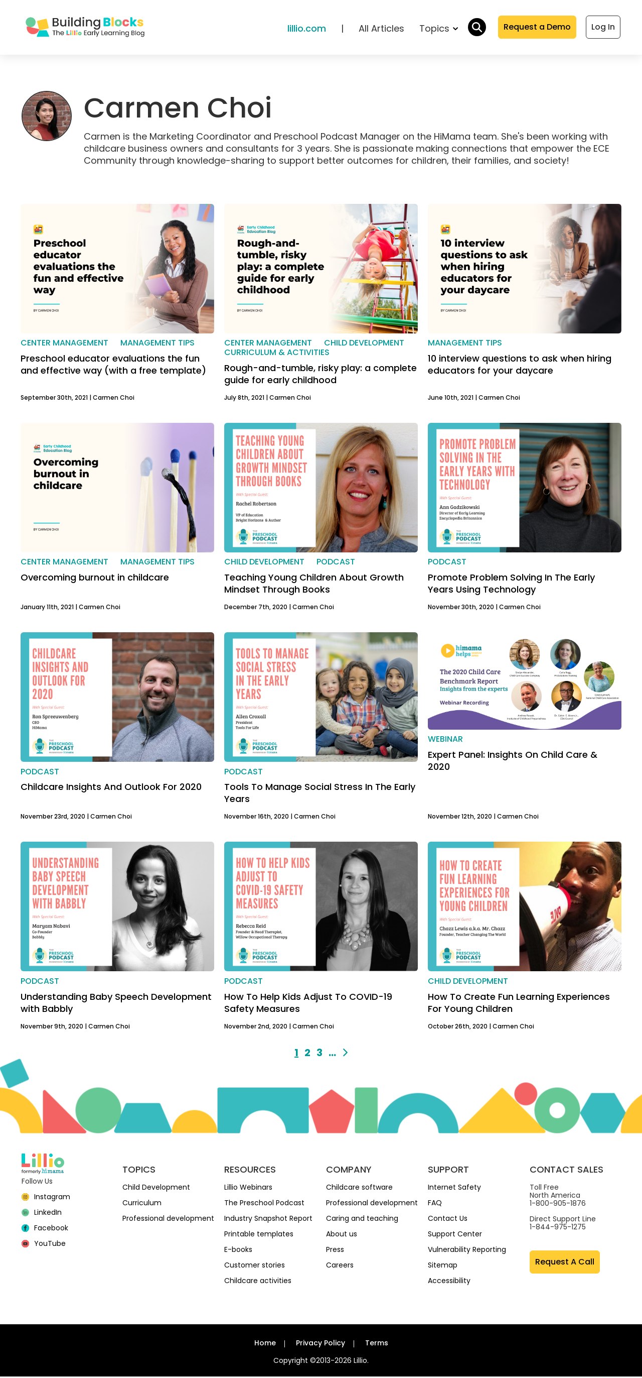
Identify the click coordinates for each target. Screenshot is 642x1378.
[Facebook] (45, 1229)
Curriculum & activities (277, 354)
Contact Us (447, 1220)
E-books (238, 1251)
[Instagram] (46, 1198)
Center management (64, 344)
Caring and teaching (362, 1220)
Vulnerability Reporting (467, 1251)
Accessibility (449, 1282)
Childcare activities (257, 1282)
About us (341, 1235)
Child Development (156, 1189)
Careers (340, 1266)
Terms (376, 1344)
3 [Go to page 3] (319, 1054)
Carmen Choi (113, 399)
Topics (438, 29)
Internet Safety (454, 1189)
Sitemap (442, 1266)
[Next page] (345, 1054)
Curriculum (142, 1204)
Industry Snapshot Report (268, 1220)
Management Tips (157, 344)
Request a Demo (537, 28)
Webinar (445, 740)
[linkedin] (42, 1214)
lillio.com (306, 29)
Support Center (455, 1235)
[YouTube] (44, 1245)
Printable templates (258, 1235)
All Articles (381, 29)
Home (265, 1344)
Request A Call (564, 1263)
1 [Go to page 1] (296, 1054)
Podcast (335, 563)
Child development (364, 344)
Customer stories (254, 1266)
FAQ (435, 1204)
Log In (603, 28)
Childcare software (359, 1189)
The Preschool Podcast (264, 1204)
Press (335, 1251)
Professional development (168, 1220)
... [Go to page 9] (332, 1054)
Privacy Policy (320, 1344)
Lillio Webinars (248, 1189)
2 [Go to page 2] (307, 1054)
